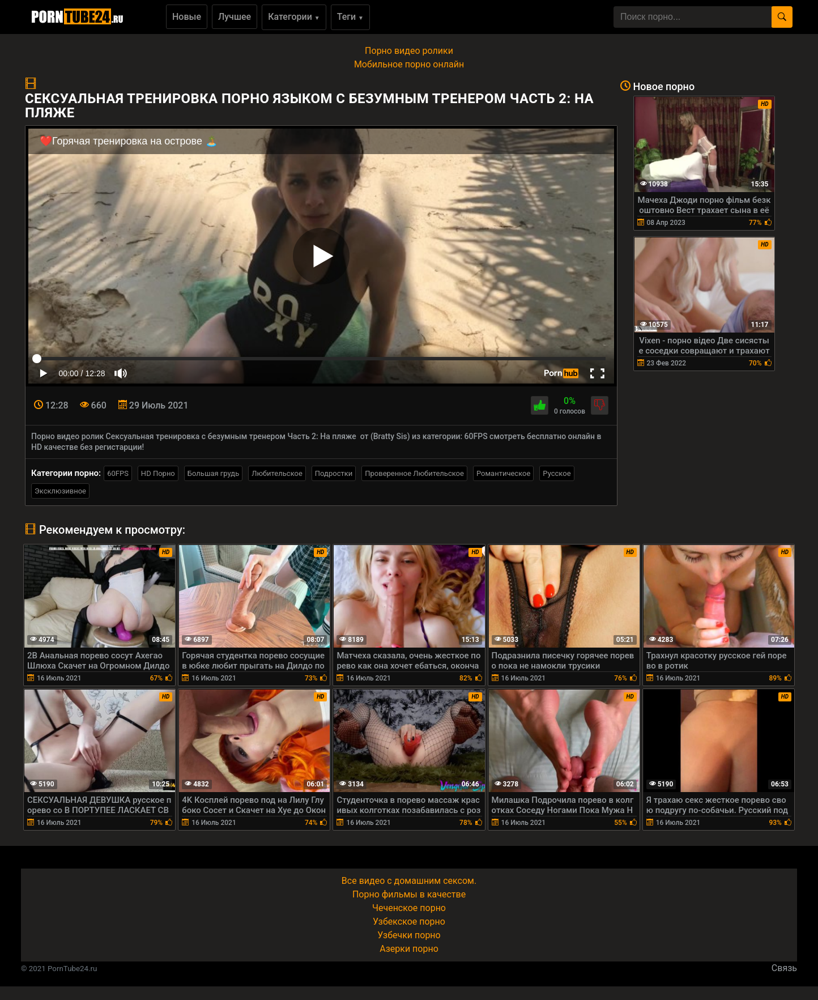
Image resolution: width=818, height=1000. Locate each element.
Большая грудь (213, 473)
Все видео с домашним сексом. (409, 880)
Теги (350, 16)
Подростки (333, 473)
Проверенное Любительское (414, 473)
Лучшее (234, 16)
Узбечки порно (408, 935)
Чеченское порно (409, 908)
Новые (186, 16)
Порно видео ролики (409, 50)
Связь (784, 968)
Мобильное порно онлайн (409, 64)
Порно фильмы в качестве (409, 894)
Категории (294, 16)
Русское (556, 473)
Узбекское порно (409, 921)
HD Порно (158, 473)
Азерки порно (409, 948)
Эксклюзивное (60, 491)
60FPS (118, 473)
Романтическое (503, 473)
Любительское (277, 473)
